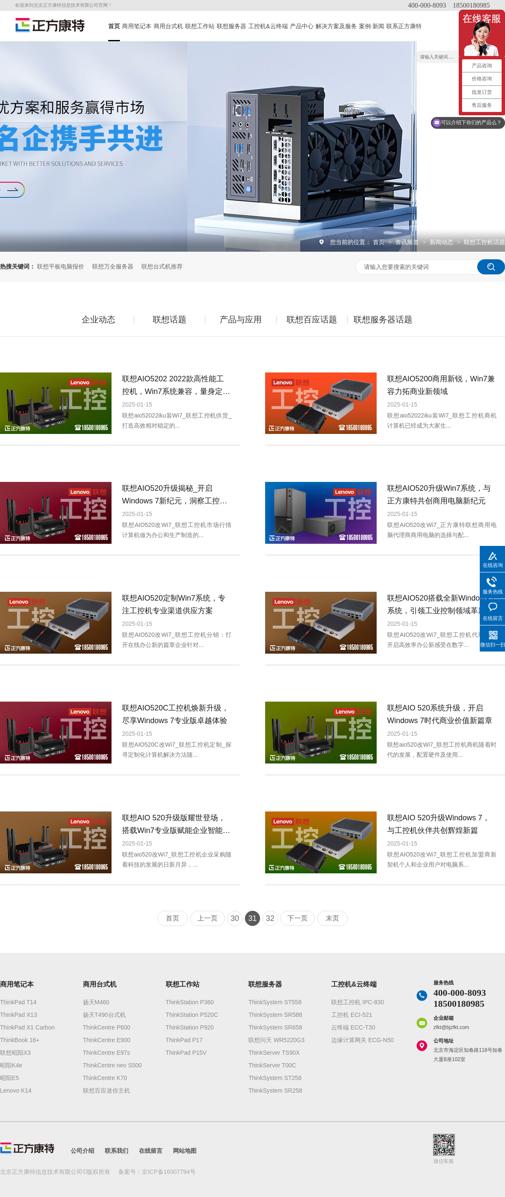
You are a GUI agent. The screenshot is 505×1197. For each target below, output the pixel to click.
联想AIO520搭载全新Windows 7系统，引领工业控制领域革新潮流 (441, 605)
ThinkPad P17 (184, 1040)
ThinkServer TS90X (274, 1052)
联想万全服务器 (112, 266)
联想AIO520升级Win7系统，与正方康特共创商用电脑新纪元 (439, 494)
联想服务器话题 (383, 319)
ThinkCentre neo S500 (112, 1065)
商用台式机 (168, 26)
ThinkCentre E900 (106, 1040)
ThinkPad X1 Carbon (27, 1027)
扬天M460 (96, 1002)
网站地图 (185, 1150)
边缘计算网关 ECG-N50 (362, 1040)
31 (252, 918)
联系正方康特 (404, 26)
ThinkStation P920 (190, 1027)
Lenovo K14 (16, 1090)
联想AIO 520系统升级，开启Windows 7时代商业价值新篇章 (439, 714)
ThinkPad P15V (186, 1052)
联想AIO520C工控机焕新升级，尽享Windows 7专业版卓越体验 (175, 714)
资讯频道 (407, 242)
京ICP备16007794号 (169, 1171)
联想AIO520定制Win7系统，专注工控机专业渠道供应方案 (174, 604)
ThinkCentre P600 (106, 1027)
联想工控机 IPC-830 (357, 1002)
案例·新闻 (371, 26)
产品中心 (302, 26)
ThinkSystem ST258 (274, 1078)
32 (270, 918)
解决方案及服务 (336, 26)
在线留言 (150, 1150)
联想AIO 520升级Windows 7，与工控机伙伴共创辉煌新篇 (438, 824)
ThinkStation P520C (192, 1014)
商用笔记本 (137, 26)
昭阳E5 (9, 1078)
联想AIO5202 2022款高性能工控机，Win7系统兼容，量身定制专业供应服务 (176, 386)
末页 (332, 918)
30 (235, 918)
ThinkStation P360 (190, 1002)
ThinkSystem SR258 (275, 1090)
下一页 (297, 918)
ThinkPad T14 (18, 1002)
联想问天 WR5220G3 (276, 1040)
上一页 (207, 918)
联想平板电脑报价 (60, 266)
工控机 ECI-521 (351, 1014)
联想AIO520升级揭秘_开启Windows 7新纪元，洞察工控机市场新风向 (174, 495)
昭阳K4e (11, 1065)
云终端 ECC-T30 (353, 1027)
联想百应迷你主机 (106, 1090)
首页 (114, 26)
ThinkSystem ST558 (274, 1002)
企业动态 (98, 319)
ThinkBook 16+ (20, 1040)
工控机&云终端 (268, 26)
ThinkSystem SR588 (275, 1014)
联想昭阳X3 (15, 1052)
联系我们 (116, 1150)
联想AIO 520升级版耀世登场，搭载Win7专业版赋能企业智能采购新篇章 (176, 825)
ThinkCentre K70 (105, 1078)
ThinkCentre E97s (106, 1052)
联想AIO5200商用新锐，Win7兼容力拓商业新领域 (441, 385)
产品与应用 (241, 319)
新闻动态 (442, 242)
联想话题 (169, 319)
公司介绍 (82, 1150)
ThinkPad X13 (18, 1014)
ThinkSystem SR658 (275, 1027)
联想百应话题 (312, 319)
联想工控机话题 (484, 242)
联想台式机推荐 (162, 266)
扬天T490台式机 (104, 1014)
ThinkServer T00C (272, 1065)
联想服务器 (231, 26)
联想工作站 (200, 26)
